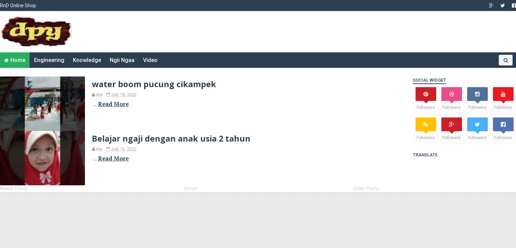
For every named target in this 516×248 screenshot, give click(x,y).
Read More (113, 104)
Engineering (49, 60)
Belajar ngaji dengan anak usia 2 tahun (171, 138)
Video (150, 60)
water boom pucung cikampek (154, 84)
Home (17, 60)
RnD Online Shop (18, 5)
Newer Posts (14, 188)
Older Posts (365, 188)
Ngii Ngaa (122, 60)
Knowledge (87, 60)
